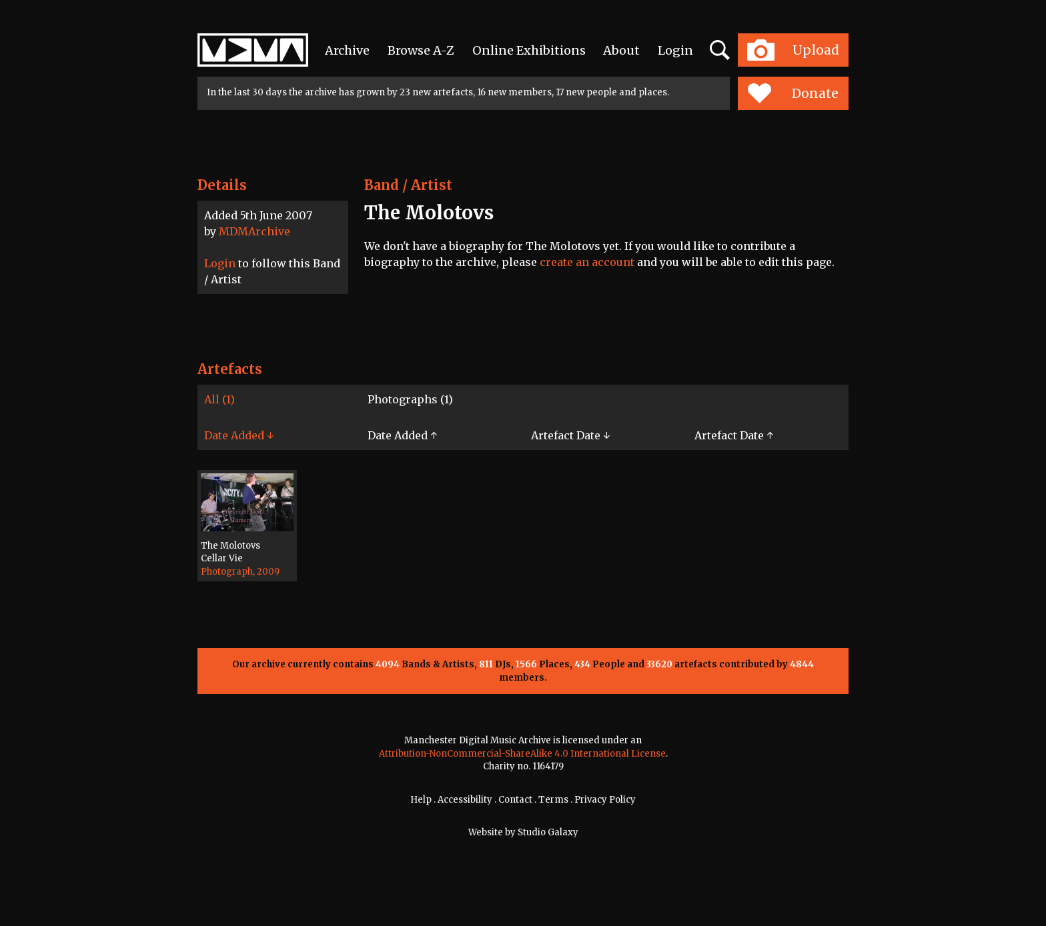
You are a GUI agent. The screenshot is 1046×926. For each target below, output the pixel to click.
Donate (793, 93)
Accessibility (465, 799)
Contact (515, 799)
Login (675, 50)
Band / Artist (408, 185)
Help (421, 799)
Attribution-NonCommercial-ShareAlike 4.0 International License (522, 753)
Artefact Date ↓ (570, 435)
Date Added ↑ (402, 435)
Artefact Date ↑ (733, 435)
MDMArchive (254, 231)
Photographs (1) (410, 399)
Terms (553, 799)
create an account (587, 262)
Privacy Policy (605, 799)
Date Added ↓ (239, 435)
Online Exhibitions (529, 50)
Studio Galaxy (548, 832)
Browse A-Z (421, 50)
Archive (347, 50)
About (621, 50)
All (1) (219, 399)
